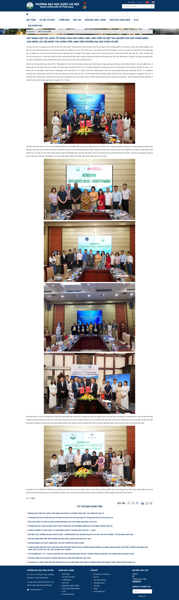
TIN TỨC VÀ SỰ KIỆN (44, 20)
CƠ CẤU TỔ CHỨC (49, 14)
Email (94, 577)
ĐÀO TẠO (76, 14)
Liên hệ (140, 2)
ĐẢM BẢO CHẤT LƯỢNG (93, 14)
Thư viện (95, 574)
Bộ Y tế (95, 565)
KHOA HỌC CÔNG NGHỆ (115, 14)
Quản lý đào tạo (98, 580)
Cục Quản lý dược (98, 568)
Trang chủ (30, 20)
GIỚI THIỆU (34, 14)
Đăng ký (142, 585)
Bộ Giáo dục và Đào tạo (100, 563)
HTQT (130, 14)
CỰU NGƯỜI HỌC (143, 14)
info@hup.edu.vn (34, 578)
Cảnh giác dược (98, 571)
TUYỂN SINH (64, 14)
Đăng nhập (131, 2)
